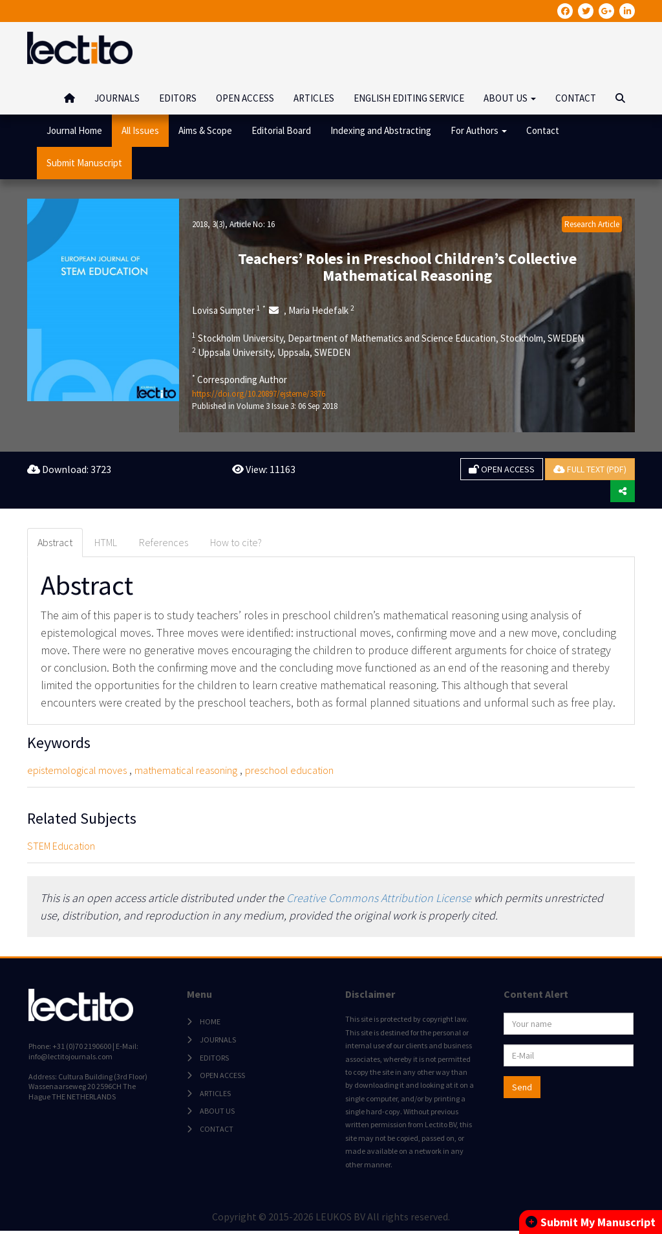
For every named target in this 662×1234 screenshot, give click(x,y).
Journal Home (74, 130)
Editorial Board (281, 130)
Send (521, 1089)
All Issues (140, 130)
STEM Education (61, 845)
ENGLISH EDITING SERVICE (409, 98)
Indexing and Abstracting (380, 130)
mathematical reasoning (185, 770)
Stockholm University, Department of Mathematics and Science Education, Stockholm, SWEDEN (388, 337)
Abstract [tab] (54, 542)
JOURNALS (117, 98)
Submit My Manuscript (591, 1222)
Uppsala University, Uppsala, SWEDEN (271, 352)
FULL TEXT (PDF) (589, 469)
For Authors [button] (479, 130)
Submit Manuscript (84, 163)
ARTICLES (314, 98)
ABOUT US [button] (510, 98)
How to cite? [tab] (236, 542)
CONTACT (575, 98)
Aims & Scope (205, 130)
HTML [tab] (105, 542)
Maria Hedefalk (321, 309)
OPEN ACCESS (245, 98)
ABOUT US (215, 1113)
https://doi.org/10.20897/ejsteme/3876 (258, 393)
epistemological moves (77, 770)
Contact (542, 130)
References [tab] (163, 542)
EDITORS (178, 98)
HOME (208, 1023)
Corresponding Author (239, 379)
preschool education (289, 770)
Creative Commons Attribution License (378, 897)
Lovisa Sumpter (229, 309)
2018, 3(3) (208, 224)
